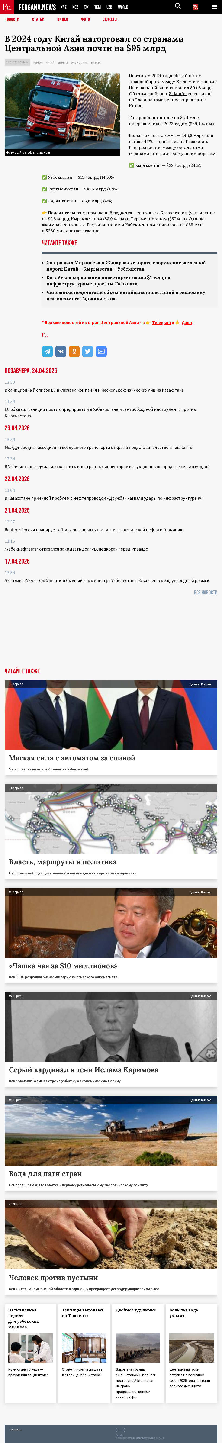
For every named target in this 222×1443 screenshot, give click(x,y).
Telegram (161, 322)
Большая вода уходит (183, 1313)
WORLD (124, 7)
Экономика (79, 62)
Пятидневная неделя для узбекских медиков (23, 1318)
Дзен (187, 322)
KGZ (75, 7)
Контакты (16, 1429)
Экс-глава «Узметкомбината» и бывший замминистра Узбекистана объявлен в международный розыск (107, 580)
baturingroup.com (146, 1438)
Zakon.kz (178, 93)
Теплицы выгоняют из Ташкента (82, 1313)
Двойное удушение (136, 1310)
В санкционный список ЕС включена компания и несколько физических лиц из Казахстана (94, 390)
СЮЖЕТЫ (110, 19)
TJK (86, 7)
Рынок (37, 62)
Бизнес (96, 62)
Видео (62, 19)
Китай (50, 62)
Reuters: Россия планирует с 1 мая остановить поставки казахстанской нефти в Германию (94, 529)
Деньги (63, 62)
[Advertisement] (111, 633)
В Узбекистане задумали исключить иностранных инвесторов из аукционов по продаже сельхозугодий (107, 466)
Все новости (205, 592)
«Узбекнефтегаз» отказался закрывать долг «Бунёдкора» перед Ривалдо (76, 549)
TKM (98, 7)
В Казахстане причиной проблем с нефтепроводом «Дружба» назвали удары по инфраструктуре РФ (104, 498)
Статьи (38, 19)
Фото (85, 19)
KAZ (64, 7)
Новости (12, 19)
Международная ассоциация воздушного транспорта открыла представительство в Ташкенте (98, 447)
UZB (111, 7)
